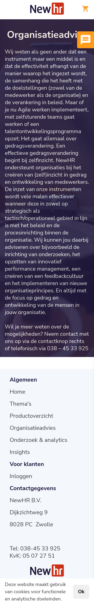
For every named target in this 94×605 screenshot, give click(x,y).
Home (17, 392)
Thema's (20, 404)
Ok (81, 591)
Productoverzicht (31, 416)
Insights (20, 452)
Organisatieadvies (33, 428)
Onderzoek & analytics (38, 440)
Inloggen (21, 476)
